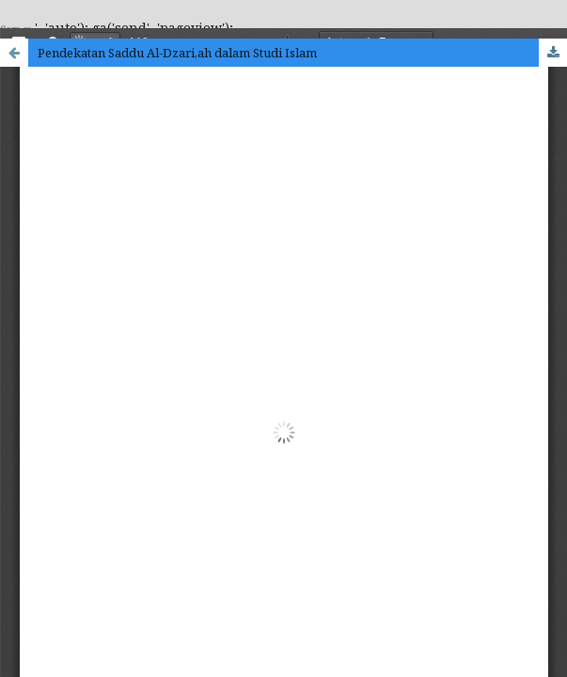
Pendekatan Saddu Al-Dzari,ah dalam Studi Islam (177, 52)
